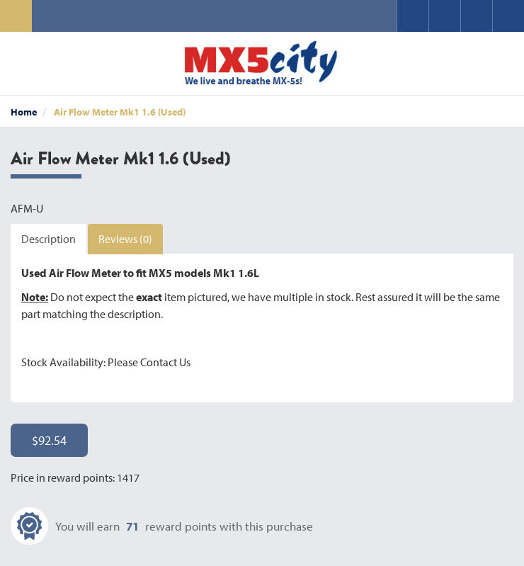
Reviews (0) (125, 239)
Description (48, 239)
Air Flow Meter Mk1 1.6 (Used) (120, 112)
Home (24, 112)
